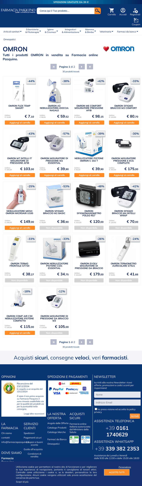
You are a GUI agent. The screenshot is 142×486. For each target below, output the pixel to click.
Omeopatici (9, 39)
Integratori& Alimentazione (70, 30)
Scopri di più (22, 481)
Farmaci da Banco (57, 439)
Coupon (136, 24)
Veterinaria (105, 31)
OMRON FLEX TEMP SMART (19, 106)
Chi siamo (6, 433)
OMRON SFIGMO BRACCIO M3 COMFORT (123, 106)
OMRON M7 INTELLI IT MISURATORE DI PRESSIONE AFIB (19, 160)
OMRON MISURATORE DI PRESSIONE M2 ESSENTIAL (54, 160)
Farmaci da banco (126, 31)
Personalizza (124, 467)
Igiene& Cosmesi (50, 30)
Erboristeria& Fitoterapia (32, 30)
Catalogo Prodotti (56, 427)
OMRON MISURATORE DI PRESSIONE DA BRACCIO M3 (54, 318)
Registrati (135, 14)
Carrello (112, 14)
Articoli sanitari (11, 31)
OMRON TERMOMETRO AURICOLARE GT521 (123, 264)
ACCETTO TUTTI (116, 472)
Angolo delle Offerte (58, 423)
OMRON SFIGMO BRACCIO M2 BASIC (54, 212)
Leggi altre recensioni (34, 413)
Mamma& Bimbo (89, 30)
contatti (5, 437)
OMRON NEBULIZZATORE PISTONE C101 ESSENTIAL (54, 266)
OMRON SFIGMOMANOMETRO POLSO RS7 (89, 213)
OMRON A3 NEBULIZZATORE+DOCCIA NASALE (54, 108)
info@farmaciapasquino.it (15, 442)
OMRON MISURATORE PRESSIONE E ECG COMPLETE (123, 160)
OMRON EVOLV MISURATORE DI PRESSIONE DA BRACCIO (89, 266)
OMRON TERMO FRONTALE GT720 (19, 264)
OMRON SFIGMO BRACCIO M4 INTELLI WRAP (123, 213)
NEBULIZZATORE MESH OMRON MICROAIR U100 (19, 212)
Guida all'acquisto (33, 449)
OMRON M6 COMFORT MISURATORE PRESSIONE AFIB (89, 108)
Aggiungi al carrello (19, 122)
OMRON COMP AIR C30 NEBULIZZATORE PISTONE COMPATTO (19, 318)
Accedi (123, 14)
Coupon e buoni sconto (34, 443)
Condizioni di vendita (34, 455)
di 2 (67, 66)
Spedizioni (29, 433)
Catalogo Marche (56, 432)
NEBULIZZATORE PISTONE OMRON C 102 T (89, 159)
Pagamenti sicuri (33, 437)
